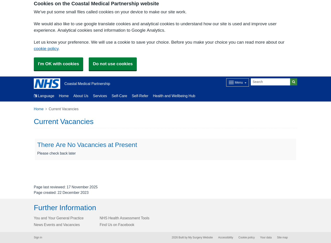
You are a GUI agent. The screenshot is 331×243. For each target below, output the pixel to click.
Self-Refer (140, 96)
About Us (80, 96)
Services (100, 96)
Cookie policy (246, 237)
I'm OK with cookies (58, 64)
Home (64, 96)
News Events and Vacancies (57, 224)
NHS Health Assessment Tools (125, 218)
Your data (266, 237)
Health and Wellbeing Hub (174, 96)
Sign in (38, 237)
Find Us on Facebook (117, 224)
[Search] (270, 81)
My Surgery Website (200, 237)
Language (44, 96)
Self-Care (119, 96)
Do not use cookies (113, 64)
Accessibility (225, 237)
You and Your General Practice (59, 218)
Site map (282, 237)
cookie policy (46, 48)
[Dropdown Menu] (237, 82)
